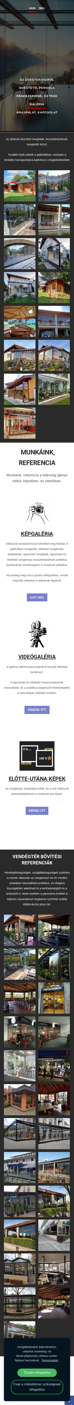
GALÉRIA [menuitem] (37, 104)
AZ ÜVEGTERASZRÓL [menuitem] (37, 79)
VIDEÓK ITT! (37, 709)
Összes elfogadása (37, 1372)
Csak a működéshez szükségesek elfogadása (37, 1387)
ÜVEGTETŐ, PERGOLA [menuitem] (37, 87)
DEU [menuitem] (42, 8)
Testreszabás (49, 1360)
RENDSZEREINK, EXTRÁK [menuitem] (36, 96)
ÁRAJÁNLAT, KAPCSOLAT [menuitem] (37, 112)
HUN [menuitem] (32, 8)
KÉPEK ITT (37, 810)
